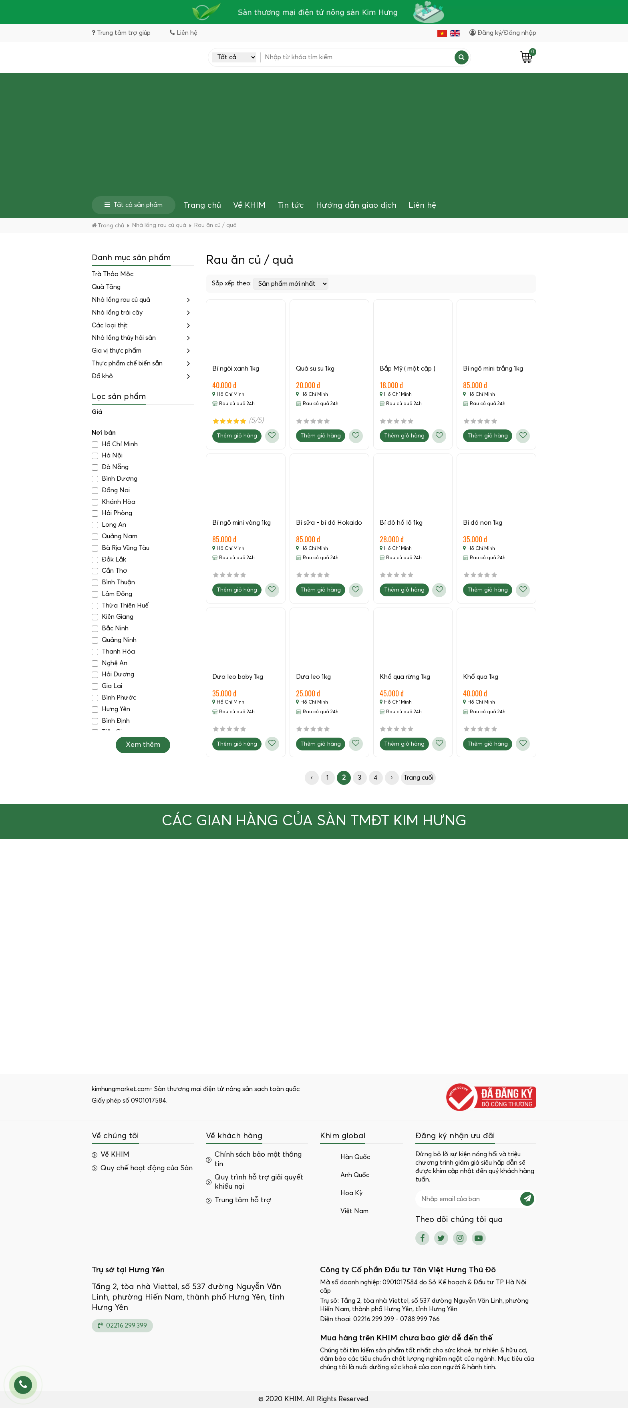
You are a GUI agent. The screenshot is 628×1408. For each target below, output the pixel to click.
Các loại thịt (110, 325)
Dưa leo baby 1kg (237, 677)
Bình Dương (114, 478)
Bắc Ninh (110, 628)
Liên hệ (422, 205)
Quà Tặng (106, 287)
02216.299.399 (122, 1325)
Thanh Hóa (113, 651)
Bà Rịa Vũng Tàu (120, 548)
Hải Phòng (112, 513)
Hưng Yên (111, 709)
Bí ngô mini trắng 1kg (493, 368)
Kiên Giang (112, 617)
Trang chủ (202, 205)
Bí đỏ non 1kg (482, 522)
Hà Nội (107, 455)
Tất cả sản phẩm (134, 204)
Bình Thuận (113, 582)
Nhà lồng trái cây (117, 312)
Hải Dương (113, 674)
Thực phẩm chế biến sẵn (127, 363)
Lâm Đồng (112, 594)
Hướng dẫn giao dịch (356, 205)
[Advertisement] (314, 136)
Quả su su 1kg (315, 368)
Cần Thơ (109, 571)
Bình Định (111, 721)
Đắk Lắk (109, 559)
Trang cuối (418, 777)
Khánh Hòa (113, 502)
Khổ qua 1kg (480, 677)
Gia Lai (107, 686)
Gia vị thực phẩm (116, 350)
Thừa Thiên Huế (120, 605)
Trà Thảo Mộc (112, 274)
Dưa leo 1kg (313, 677)
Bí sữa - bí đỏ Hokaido (329, 522)
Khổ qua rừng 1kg (405, 677)
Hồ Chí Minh (115, 444)
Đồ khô (102, 376)
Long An (109, 524)
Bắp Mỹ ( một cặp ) (407, 368)
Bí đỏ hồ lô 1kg (401, 522)
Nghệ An (109, 663)
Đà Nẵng (110, 467)
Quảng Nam (114, 536)
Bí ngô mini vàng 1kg (241, 522)
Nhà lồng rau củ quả (121, 300)
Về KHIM (249, 205)
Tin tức (291, 205)
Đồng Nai (111, 490)
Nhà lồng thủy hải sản (124, 338)
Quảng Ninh (114, 640)
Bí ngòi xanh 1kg (235, 368)
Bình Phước (114, 697)
